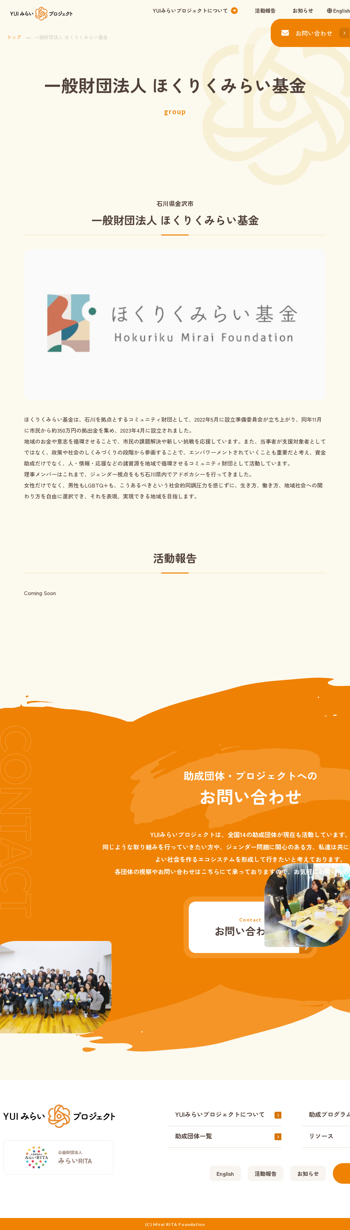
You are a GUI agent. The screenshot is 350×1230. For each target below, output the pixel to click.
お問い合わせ (306, 32)
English (341, 10)
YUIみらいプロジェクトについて (220, 1114)
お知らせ (303, 10)
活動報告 (265, 10)
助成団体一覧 (193, 1135)
